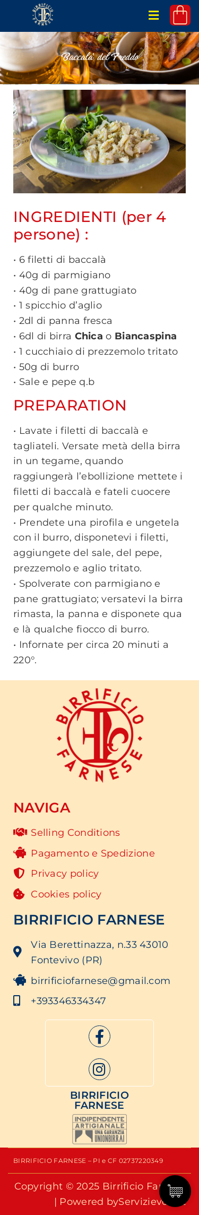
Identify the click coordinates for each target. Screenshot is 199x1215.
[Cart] (180, 15)
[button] (153, 16)
